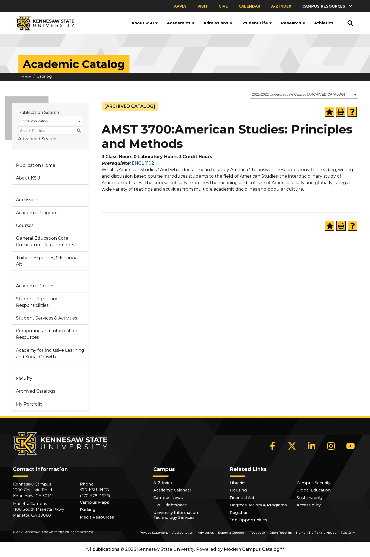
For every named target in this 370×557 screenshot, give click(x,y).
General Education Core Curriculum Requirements (45, 241)
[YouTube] (350, 445)
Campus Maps (94, 502)
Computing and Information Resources (46, 334)
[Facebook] (272, 445)
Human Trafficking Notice (316, 533)
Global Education (314, 490)
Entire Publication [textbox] (34, 121)
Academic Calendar (172, 490)
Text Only (348, 533)
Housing (238, 490)
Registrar (239, 512)
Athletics (323, 23)
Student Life (256, 23)
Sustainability (310, 497)
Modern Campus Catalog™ (254, 549)
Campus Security (313, 482)
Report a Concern (231, 533)
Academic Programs (37, 212)
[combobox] (304, 94)
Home (24, 76)
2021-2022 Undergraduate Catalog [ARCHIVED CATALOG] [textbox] (298, 94)
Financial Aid (242, 497)
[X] (291, 445)
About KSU (144, 23)
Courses (24, 225)
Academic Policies (35, 285)
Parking (87, 509)
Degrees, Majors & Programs (258, 505)
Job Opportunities (248, 519)
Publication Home (35, 165)
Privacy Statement (154, 533)
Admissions (218, 23)
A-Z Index (281, 6)
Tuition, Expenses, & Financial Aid (47, 261)
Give (223, 6)
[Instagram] (330, 445)
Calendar (249, 6)
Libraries (238, 482)
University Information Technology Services (175, 515)
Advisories (206, 533)
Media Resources (97, 517)
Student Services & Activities (46, 318)
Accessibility (309, 505)
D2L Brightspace (170, 505)
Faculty (24, 378)
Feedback (257, 533)
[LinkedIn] (311, 445)
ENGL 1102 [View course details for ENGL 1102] (143, 163)
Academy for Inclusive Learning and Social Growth (50, 353)
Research (293, 23)
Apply (180, 6)
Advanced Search (37, 138)
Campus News (168, 497)
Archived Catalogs (35, 391)
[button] (328, 6)
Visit (202, 6)
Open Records (281, 533)
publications (105, 549)
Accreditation (182, 533)
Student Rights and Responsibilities (37, 302)
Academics (181, 23)
